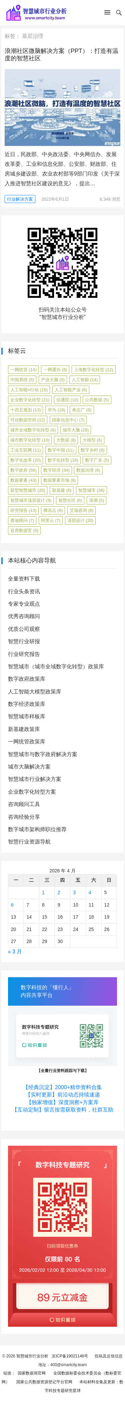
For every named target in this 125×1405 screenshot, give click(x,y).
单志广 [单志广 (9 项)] (82, 409)
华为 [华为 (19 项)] (56, 409)
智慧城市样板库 (26, 716)
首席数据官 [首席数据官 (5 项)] (24, 530)
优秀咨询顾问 (24, 616)
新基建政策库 (24, 729)
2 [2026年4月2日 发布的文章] (59, 892)
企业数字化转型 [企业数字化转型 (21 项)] (30, 399)
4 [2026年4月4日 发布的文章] (90, 892)
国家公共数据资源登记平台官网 (43, 1382)
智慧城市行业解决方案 (34, 779)
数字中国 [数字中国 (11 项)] (61, 450)
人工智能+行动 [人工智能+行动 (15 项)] (29, 389)
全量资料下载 (24, 579)
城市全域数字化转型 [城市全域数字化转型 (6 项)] (33, 429)
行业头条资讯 (24, 591)
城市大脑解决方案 (29, 767)
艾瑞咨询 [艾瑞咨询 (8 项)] (82, 510)
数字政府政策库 (26, 679)
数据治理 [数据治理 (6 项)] (88, 470)
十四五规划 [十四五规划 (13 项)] (25, 409)
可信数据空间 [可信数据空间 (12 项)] (27, 419)
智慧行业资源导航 (29, 842)
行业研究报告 (24, 654)
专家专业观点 (24, 604)
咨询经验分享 (24, 817)
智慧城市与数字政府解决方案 (42, 754)
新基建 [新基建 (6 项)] (62, 490)
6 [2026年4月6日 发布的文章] (12, 905)
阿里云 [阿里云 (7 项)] (51, 520)
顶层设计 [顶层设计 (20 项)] (80, 520)
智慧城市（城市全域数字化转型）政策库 (56, 666)
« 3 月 (15, 951)
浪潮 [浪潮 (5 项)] (96, 500)
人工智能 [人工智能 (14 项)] (85, 379)
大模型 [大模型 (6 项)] (92, 440)
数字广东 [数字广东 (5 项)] (97, 460)
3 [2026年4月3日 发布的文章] (74, 892)
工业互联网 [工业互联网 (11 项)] (25, 450)
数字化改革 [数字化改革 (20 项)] (25, 460)
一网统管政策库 (26, 741)
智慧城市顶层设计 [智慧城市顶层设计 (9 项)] (31, 500)
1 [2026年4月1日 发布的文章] (43, 892)
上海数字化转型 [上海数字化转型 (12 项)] (93, 369)
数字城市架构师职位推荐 (37, 829)
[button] (107, 13)
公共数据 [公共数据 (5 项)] (97, 399)
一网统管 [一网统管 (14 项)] (23, 369)
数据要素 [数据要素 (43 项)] (23, 480)
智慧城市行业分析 (32, 1356)
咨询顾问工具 (24, 804)
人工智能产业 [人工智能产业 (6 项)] (71, 389)
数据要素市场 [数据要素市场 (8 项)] (59, 480)
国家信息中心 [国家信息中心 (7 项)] (68, 419)
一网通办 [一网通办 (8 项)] (55, 369)
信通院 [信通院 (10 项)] (67, 399)
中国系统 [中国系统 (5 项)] (22, 379)
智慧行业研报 (24, 641)
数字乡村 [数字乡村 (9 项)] (93, 450)
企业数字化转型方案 (32, 792)
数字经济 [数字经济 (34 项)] (56, 470)
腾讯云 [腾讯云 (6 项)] (53, 510)
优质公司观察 (24, 629)
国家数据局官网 (30, 1373)
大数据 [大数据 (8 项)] (66, 440)
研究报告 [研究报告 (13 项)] (23, 510)
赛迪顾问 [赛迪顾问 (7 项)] (22, 520)
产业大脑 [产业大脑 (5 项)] (53, 379)
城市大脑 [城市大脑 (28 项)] (76, 429)
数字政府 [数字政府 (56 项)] (23, 470)
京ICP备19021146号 (69, 1356)
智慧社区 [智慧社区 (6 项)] (70, 500)
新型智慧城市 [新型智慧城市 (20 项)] (27, 490)
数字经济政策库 (26, 704)
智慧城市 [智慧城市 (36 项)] (91, 490)
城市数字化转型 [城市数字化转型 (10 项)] (30, 440)
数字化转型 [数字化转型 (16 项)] (63, 460)
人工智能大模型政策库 (34, 691)
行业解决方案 (20, 199)
